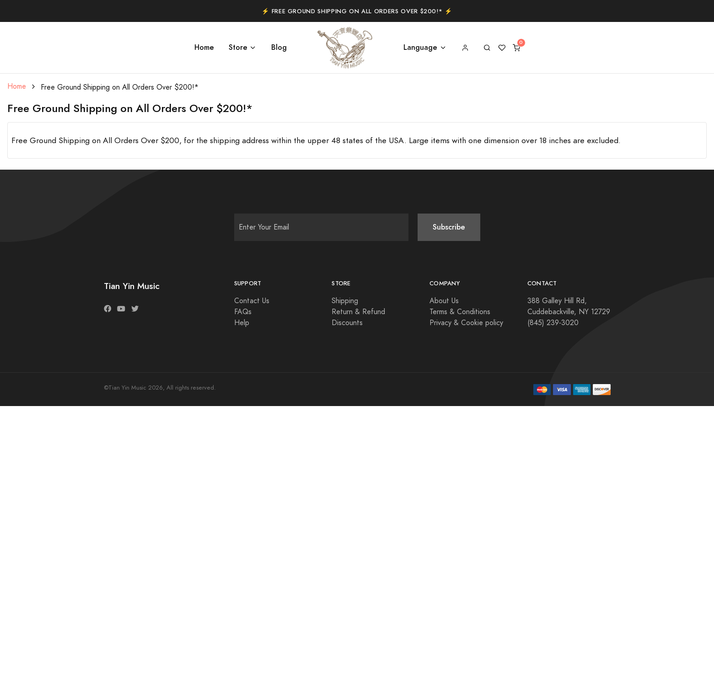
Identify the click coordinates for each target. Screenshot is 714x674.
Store (238, 47)
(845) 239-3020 (553, 323)
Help (241, 323)
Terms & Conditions (459, 312)
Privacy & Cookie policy (466, 323)
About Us (444, 301)
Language (420, 47)
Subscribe (449, 227)
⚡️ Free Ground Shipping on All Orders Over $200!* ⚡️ (357, 11)
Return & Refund (358, 312)
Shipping (345, 301)
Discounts (347, 323)
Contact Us (251, 301)
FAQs (243, 312)
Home (204, 47)
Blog (279, 47)
